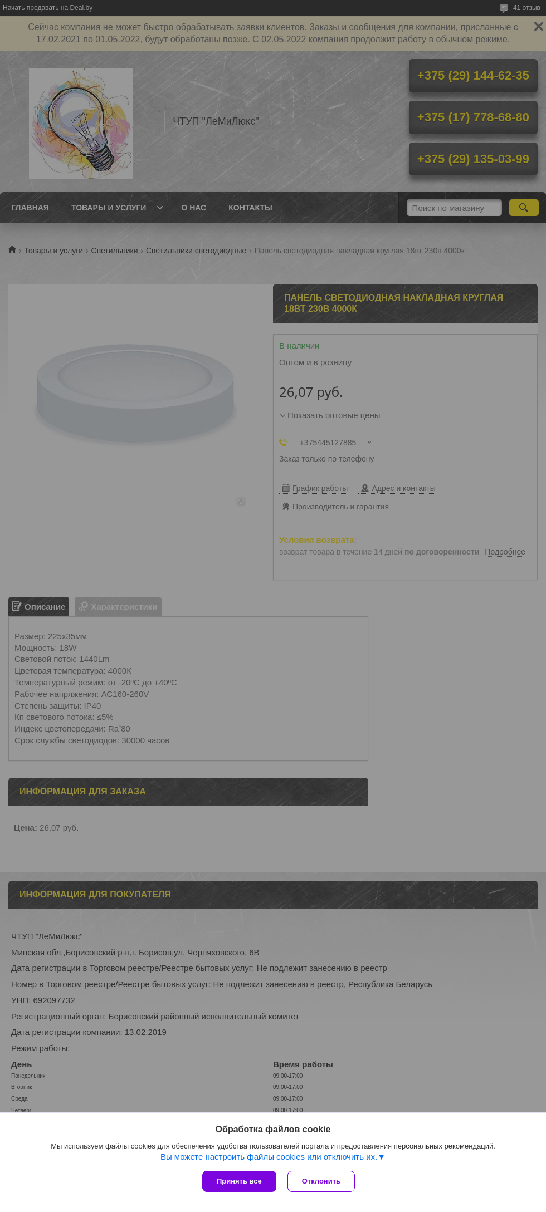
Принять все (239, 1181)
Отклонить (321, 1181)
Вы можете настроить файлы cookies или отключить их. (268, 1156)
